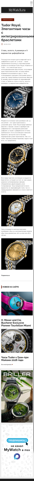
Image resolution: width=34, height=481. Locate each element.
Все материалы (6, 364)
